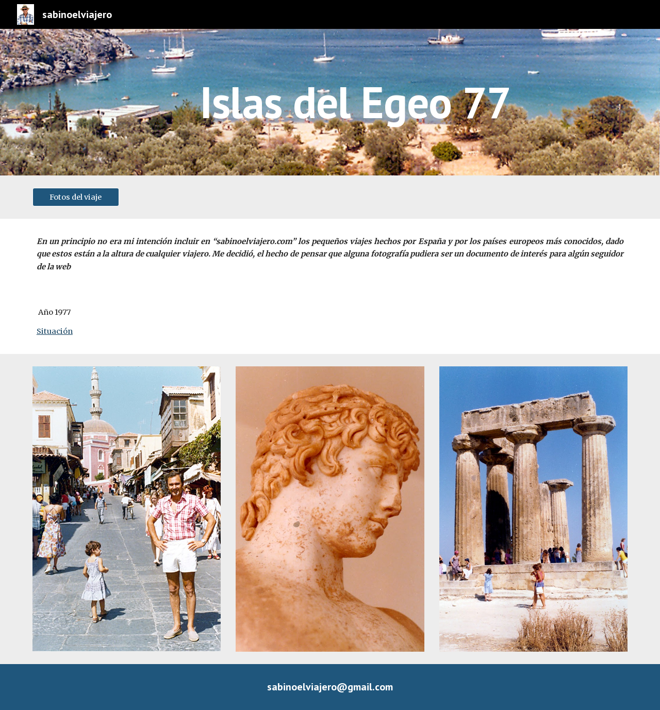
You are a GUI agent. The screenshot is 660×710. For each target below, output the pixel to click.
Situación (55, 331)
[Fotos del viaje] (76, 197)
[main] (355, 102)
